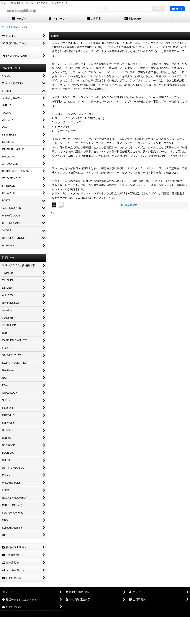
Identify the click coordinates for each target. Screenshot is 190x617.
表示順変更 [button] (129, 205)
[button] (171, 19)
